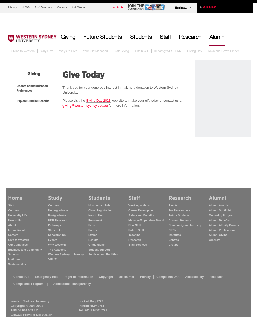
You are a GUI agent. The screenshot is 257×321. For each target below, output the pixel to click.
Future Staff (136, 230)
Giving (68, 37)
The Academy (57, 249)
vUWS (26, 7)
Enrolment (95, 220)
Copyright (106, 277)
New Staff (134, 225)
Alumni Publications (222, 230)
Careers (13, 234)
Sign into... (181, 7)
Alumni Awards (219, 205)
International (16, 230)
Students (141, 37)
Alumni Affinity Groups (224, 225)
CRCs (172, 230)
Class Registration (100, 210)
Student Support (99, 249)
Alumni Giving (218, 234)
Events (52, 239)
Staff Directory (43, 7)
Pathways (54, 225)
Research (190, 37)
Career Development (141, 210)
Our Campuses (18, 244)
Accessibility (194, 277)
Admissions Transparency (72, 284)
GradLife (214, 239)
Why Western (57, 244)
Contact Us (21, 277)
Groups (173, 244)
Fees (91, 225)
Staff (165, 37)
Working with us (139, 205)
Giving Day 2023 (98, 100)
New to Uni (15, 220)
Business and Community (25, 249)
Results (93, 239)
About (12, 225)
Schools (13, 254)
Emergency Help (46, 277)
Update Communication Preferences (32, 88)
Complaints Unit (167, 277)
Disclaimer (126, 277)
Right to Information (78, 277)
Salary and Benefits (141, 215)
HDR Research (57, 220)
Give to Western (18, 239)
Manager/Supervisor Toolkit (146, 220)
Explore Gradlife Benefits (33, 101)
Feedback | (219, 277)
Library (12, 7)
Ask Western (79, 7)
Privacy (145, 277)
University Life (17, 215)
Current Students (180, 220)
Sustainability (17, 264)
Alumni (217, 37)
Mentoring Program (221, 215)
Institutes (14, 259)
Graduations (96, 244)
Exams (92, 234)
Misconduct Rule (99, 205)
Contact (62, 7)
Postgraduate (57, 215)
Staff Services (137, 244)
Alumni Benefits (219, 220)
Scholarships (57, 234)
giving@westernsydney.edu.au (85, 106)
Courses (13, 210)
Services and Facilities (103, 254)
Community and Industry (185, 225)
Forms (92, 230)
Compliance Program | (30, 284)
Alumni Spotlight (220, 210)
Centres (174, 239)
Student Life (56, 230)
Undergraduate (58, 210)
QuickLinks (209, 7)
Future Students (102, 37)
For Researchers (179, 210)
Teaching (134, 234)
